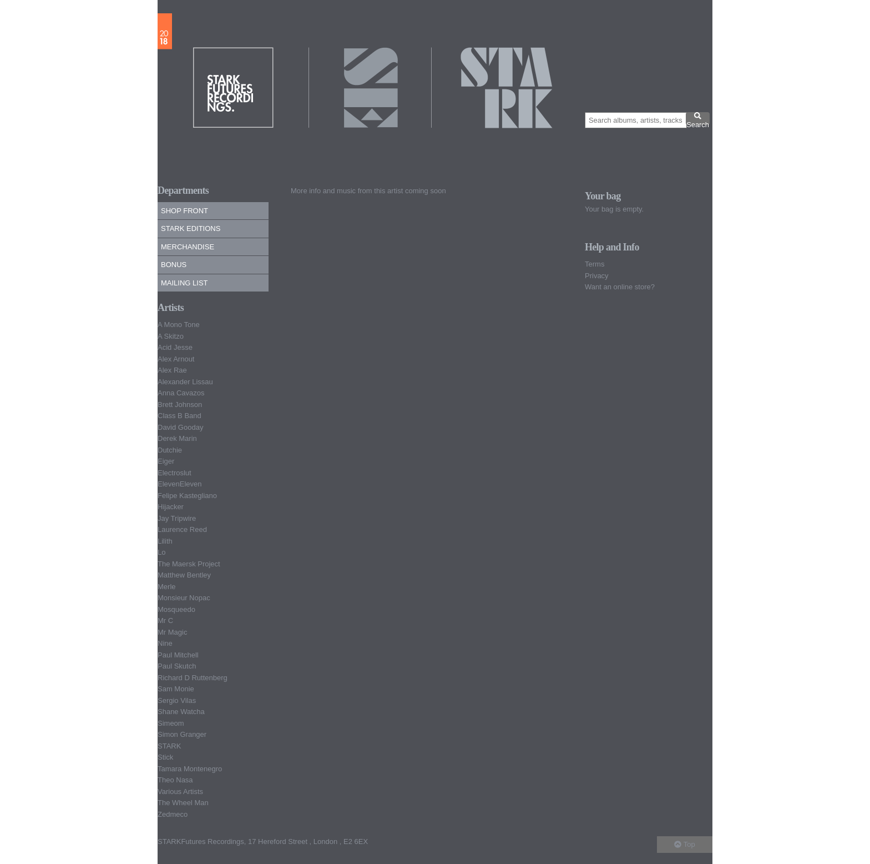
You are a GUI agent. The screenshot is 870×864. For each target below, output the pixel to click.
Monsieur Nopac (184, 598)
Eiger (166, 461)
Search (697, 118)
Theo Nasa (175, 780)
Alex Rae (172, 370)
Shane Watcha (181, 711)
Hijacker (171, 507)
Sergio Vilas (177, 700)
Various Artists (180, 791)
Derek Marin (177, 438)
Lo (161, 552)
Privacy (597, 276)
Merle (167, 586)
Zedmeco (173, 814)
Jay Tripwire (177, 518)
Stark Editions (190, 228)
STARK (169, 746)
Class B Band (179, 415)
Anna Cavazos (181, 393)
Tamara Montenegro (190, 769)
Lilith (165, 541)
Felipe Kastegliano (187, 495)
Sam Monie (176, 689)
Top (684, 844)
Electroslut (174, 473)
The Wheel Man (183, 802)
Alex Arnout (176, 359)
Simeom (171, 723)
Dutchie (170, 450)
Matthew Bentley (184, 575)
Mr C (165, 620)
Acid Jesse (175, 347)
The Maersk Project (189, 564)
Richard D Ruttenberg (192, 678)
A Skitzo (171, 336)
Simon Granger (182, 734)
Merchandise (187, 247)
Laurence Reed (182, 529)
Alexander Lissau (185, 382)
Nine (165, 643)
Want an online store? (620, 287)
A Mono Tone (179, 324)
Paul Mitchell (178, 655)
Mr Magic (172, 632)
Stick (165, 757)
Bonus (173, 264)
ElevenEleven (180, 484)
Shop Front (184, 211)
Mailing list (184, 283)
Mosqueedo (176, 609)
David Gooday (180, 427)
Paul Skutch (177, 666)
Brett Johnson (180, 404)
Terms (594, 264)
